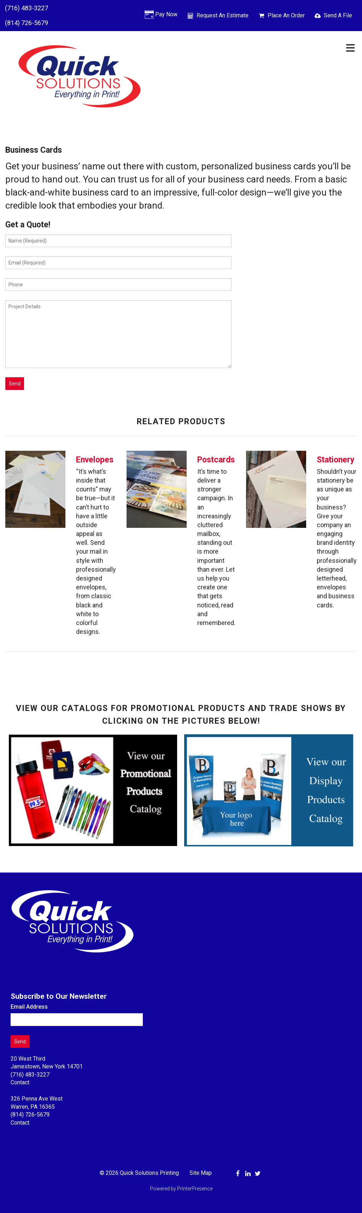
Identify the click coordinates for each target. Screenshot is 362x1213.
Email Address (29, 1006)
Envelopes (94, 460)
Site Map (200, 1173)
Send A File (338, 15)
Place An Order (286, 15)
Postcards (216, 460)
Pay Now (166, 14)
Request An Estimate (223, 15)
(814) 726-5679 (26, 23)
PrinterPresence (194, 1188)
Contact (20, 1082)
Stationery (336, 460)
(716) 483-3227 (26, 8)
